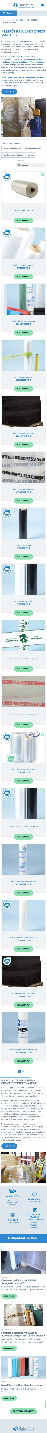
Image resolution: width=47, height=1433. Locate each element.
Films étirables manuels (12, 148)
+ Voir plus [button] (9, 91)
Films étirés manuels (33, 148)
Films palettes (17, 20)
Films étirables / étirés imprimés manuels (18, 155)
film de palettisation (18, 56)
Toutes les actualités (23, 1411)
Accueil (6, 20)
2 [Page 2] (23, 1071)
